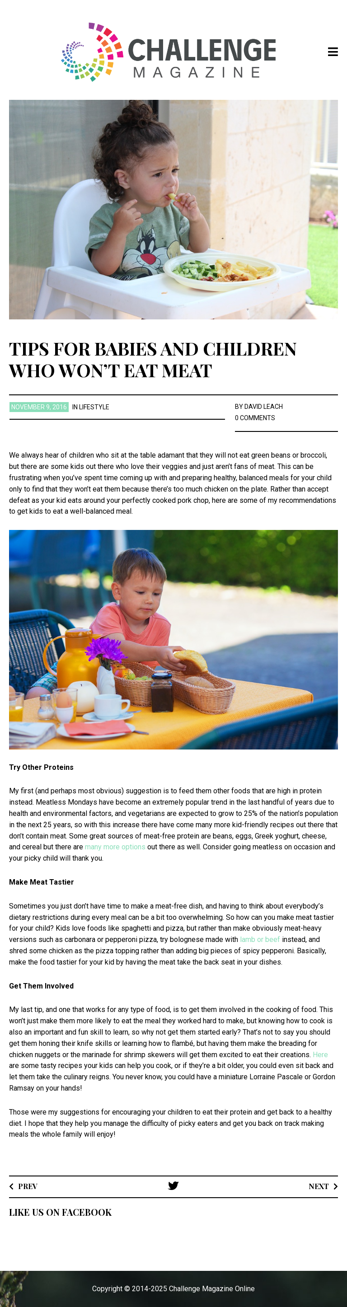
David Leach (263, 406)
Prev (28, 1186)
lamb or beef (260, 939)
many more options (115, 847)
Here (320, 1054)
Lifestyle (94, 407)
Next (319, 1186)
